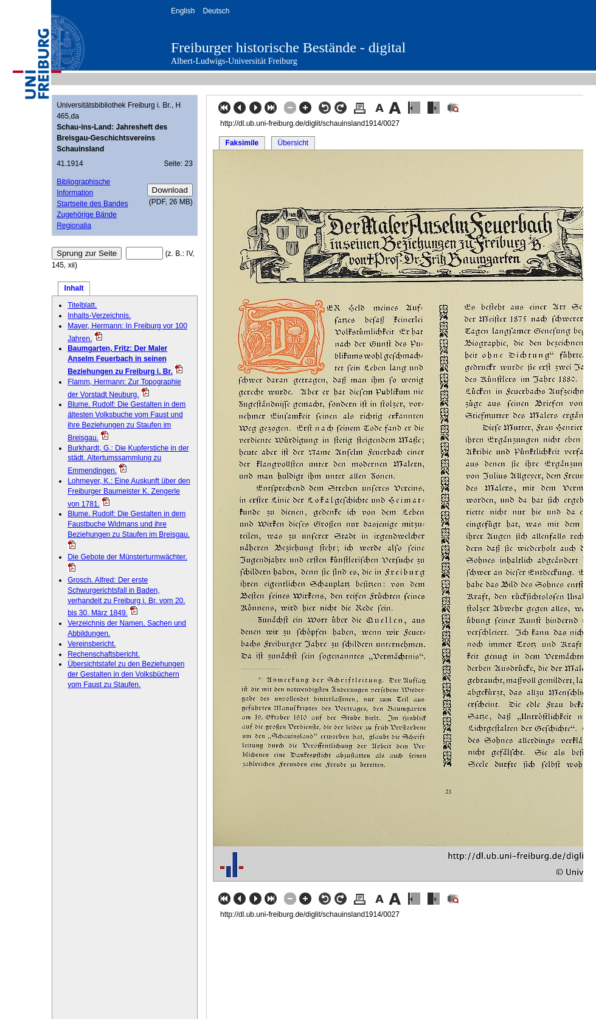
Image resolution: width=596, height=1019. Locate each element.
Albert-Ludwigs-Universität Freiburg (234, 61)
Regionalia (74, 225)
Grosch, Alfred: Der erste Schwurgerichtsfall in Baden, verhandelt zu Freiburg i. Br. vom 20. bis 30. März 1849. (126, 596)
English (183, 11)
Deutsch (216, 11)
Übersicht (292, 143)
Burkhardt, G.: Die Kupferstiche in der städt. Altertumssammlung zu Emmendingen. (128, 459)
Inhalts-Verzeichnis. (99, 315)
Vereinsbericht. (92, 644)
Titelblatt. (82, 305)
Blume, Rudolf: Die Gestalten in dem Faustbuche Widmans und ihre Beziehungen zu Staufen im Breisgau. (129, 524)
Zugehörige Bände (87, 214)
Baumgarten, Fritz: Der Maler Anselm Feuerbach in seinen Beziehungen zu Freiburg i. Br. (120, 360)
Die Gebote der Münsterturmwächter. (127, 557)
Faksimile (242, 143)
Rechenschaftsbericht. (104, 654)
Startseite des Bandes (92, 203)
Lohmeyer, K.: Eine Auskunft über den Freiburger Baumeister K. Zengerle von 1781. (129, 492)
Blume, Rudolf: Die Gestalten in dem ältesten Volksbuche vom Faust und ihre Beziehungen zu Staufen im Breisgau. (126, 420)
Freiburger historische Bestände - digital (288, 47)
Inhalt (74, 288)
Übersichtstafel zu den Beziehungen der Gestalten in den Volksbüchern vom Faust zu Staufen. (126, 674)
